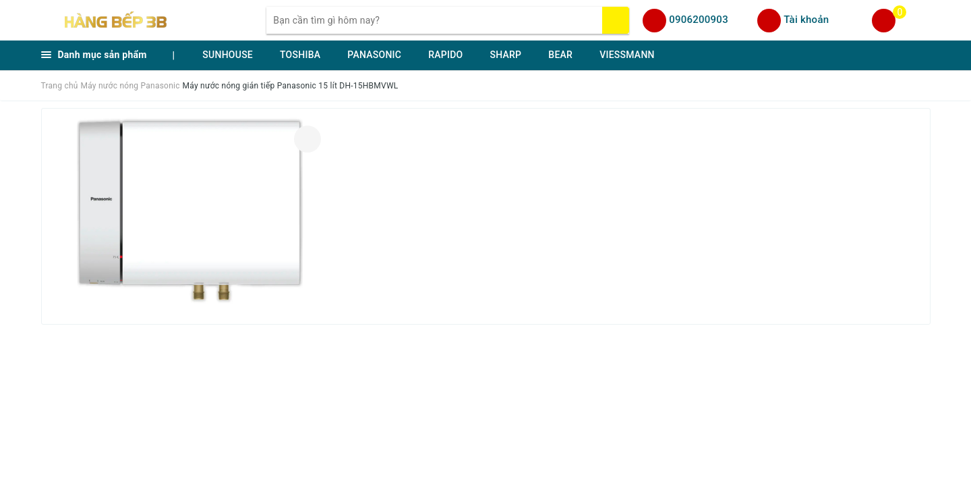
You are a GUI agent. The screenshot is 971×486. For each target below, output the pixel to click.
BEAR (560, 54)
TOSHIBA (300, 54)
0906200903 (698, 20)
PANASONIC (374, 54)
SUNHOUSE (227, 54)
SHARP (505, 54)
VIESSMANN (627, 54)
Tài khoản (806, 20)
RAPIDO (445, 54)
